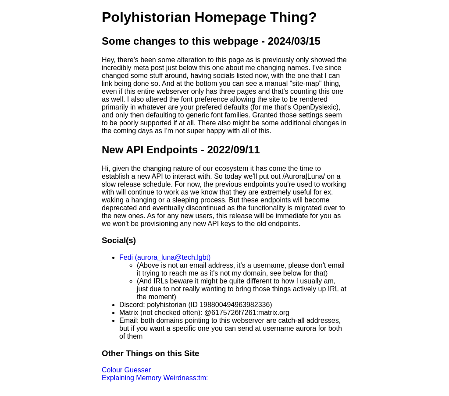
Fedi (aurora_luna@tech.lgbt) (164, 257)
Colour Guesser (126, 370)
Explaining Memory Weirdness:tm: (155, 378)
